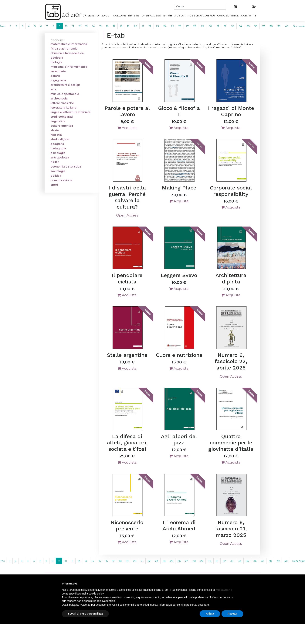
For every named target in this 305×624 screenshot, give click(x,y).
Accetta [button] (232, 613)
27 (187, 26)
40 (286, 26)
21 (143, 26)
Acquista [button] (127, 128)
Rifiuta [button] (210, 613)
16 (107, 26)
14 (93, 26)
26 (179, 26)
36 (255, 26)
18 (121, 26)
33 (232, 26)
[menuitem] (90, 16)
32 (225, 26)
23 (157, 26)
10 (66, 26)
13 (86, 26)
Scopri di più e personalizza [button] (85, 613)
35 (248, 26)
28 (194, 26)
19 (128, 26)
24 (165, 26)
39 (278, 26)
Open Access (127, 215)
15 (100, 26)
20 (135, 26)
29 (202, 26)
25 (172, 26)
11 (73, 26)
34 (240, 26)
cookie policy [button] (96, 593)
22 (150, 26)
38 (271, 26)
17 (114, 26)
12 (80, 26)
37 (263, 26)
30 (210, 26)
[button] (241, 584)
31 (218, 26)
